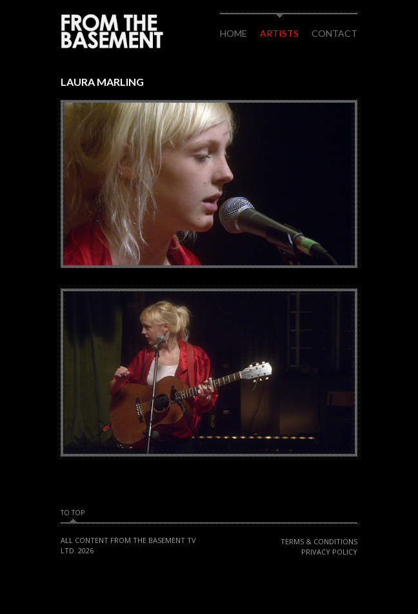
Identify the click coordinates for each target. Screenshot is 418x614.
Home (233, 33)
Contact (334, 33)
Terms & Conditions (319, 541)
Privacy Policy (329, 552)
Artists (279, 33)
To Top (73, 513)
